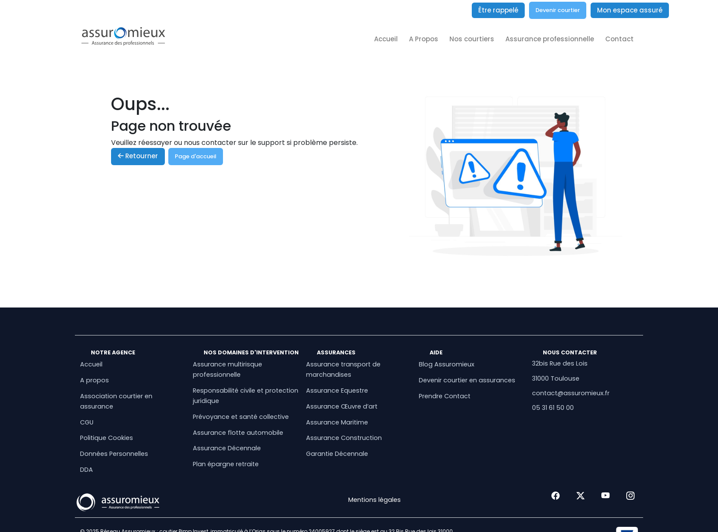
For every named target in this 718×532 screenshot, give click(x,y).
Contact (619, 38)
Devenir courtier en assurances (467, 380)
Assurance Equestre (337, 390)
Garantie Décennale (337, 453)
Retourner (138, 155)
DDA (86, 469)
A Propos (423, 38)
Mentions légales (374, 499)
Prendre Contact (444, 396)
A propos (94, 380)
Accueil (386, 38)
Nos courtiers (471, 38)
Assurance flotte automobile (238, 432)
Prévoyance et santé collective (241, 416)
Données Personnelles (114, 453)
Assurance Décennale (227, 448)
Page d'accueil (196, 156)
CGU (86, 422)
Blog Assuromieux (446, 364)
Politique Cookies (106, 438)
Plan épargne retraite (226, 464)
